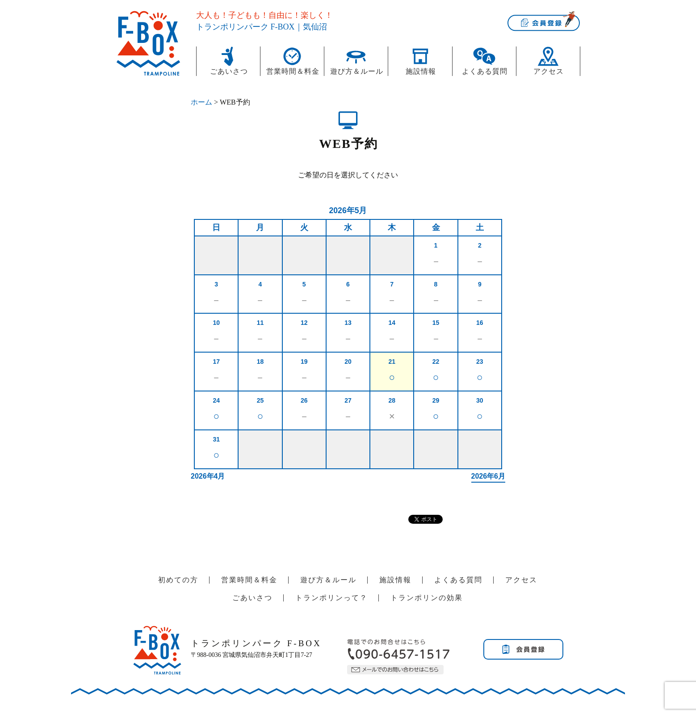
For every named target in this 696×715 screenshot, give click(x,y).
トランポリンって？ (331, 597)
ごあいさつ (229, 71)
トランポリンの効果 (426, 597)
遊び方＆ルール (356, 71)
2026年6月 (488, 476)
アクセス (548, 71)
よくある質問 (484, 71)
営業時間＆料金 (292, 71)
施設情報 (421, 71)
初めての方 (178, 580)
